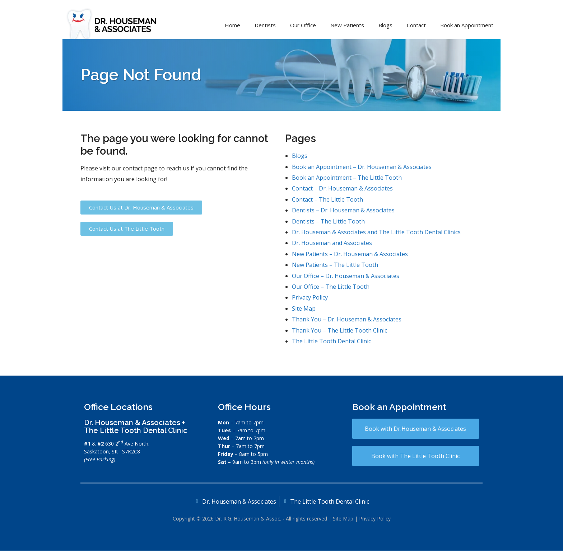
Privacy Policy (310, 297)
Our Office (303, 25)
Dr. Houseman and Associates (332, 243)
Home (232, 25)
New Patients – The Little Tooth (335, 265)
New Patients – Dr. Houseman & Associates (350, 254)
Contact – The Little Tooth (327, 199)
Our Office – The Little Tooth (330, 287)
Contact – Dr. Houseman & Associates (342, 188)
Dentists (265, 25)
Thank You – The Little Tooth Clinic (339, 330)
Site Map (304, 308)
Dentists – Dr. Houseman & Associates (343, 210)
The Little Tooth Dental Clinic (331, 341)
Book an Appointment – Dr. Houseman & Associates (362, 167)
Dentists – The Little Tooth (328, 221)
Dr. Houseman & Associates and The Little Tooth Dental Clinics (376, 232)
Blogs (385, 25)
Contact (416, 25)
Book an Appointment (466, 25)
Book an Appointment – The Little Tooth (347, 178)
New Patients (347, 25)
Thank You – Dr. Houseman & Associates (346, 319)
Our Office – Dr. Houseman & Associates (345, 276)
